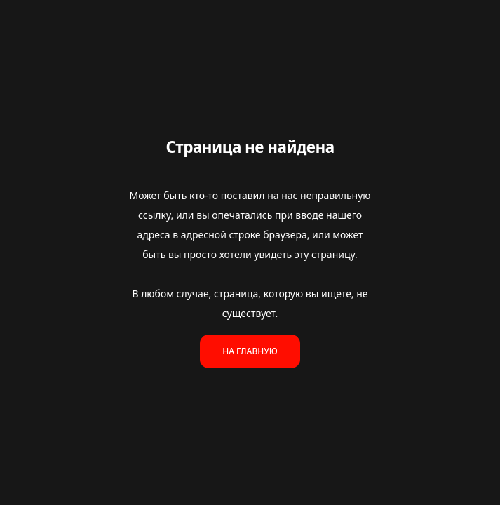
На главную (250, 351)
